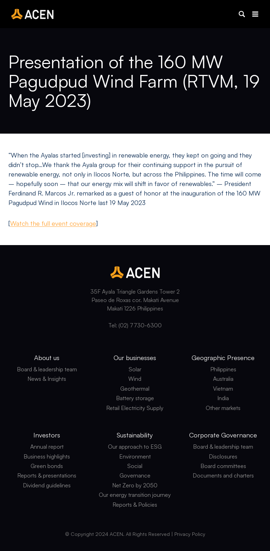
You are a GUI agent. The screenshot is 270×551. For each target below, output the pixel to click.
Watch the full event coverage (53, 223)
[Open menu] (255, 13)
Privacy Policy (189, 534)
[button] (242, 14)
